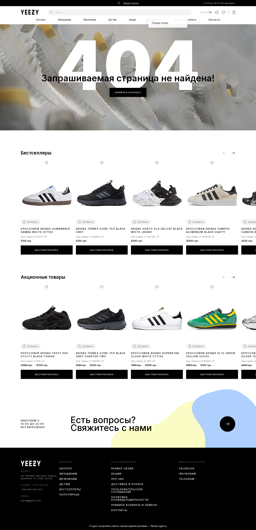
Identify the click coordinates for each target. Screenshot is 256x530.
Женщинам (64, 19)
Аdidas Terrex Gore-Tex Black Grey (101, 230)
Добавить (33, 222)
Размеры (153, 19)
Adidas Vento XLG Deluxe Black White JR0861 (157, 230)
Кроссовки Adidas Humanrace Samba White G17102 (45, 230)
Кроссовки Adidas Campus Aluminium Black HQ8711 (208, 230)
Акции (132, 19)
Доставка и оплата (185, 19)
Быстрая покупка (46, 250)
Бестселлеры (70, 489)
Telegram (186, 479)
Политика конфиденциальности (129, 498)
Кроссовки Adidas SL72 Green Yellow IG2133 (210, 355)
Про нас (117, 479)
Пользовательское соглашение (127, 490)
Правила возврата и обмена (134, 505)
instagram (187, 473)
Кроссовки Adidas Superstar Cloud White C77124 (155, 355)
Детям (112, 19)
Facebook (186, 468)
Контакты (214, 19)
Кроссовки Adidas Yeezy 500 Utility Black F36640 (44, 355)
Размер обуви (122, 468)
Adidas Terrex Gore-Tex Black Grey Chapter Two (101, 355)
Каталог (41, 19)
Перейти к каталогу (128, 92)
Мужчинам (89, 19)
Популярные (69, 494)
